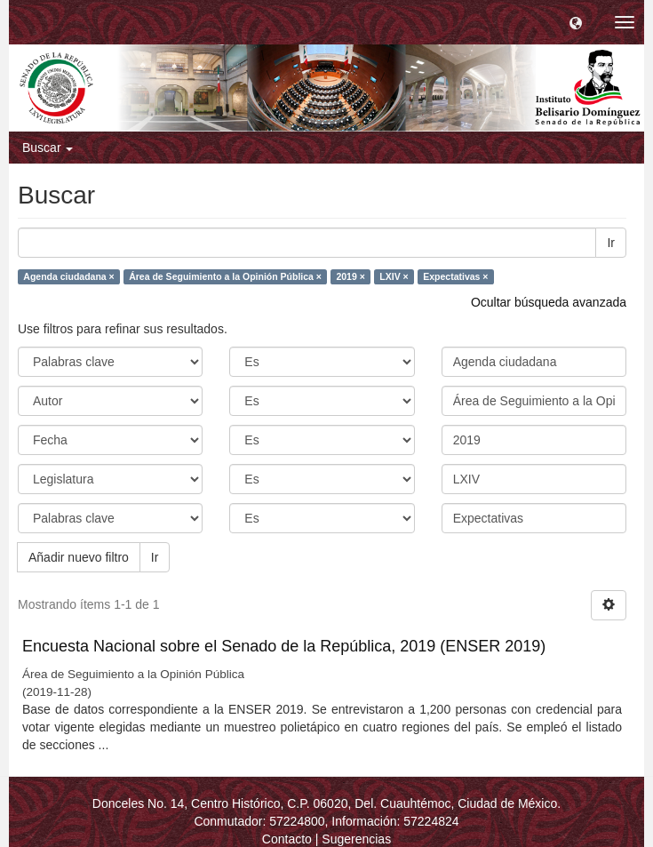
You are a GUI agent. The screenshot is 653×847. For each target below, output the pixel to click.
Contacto (287, 839)
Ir (611, 243)
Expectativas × (455, 276)
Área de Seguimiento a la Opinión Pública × (225, 276)
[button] (576, 22)
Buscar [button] (47, 147)
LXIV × (393, 276)
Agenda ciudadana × (68, 276)
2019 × (350, 276)
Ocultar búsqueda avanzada (548, 302)
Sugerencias (356, 839)
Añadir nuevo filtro (78, 557)
